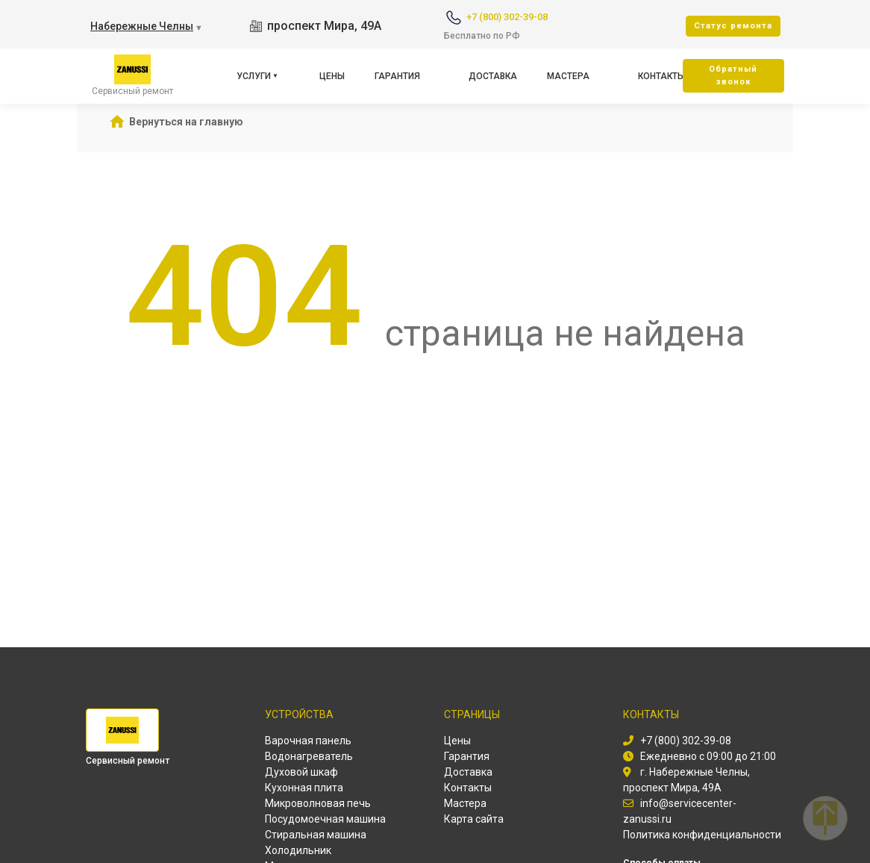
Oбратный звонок (733, 75)
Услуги (254, 76)
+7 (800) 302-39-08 (507, 16)
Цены (332, 76)
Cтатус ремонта (733, 26)
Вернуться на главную (186, 122)
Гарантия (397, 76)
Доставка (493, 76)
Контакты (661, 76)
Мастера (568, 76)
